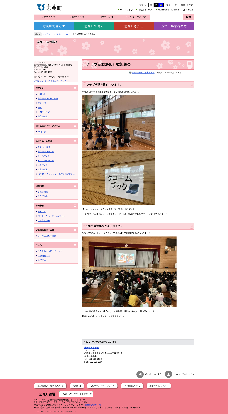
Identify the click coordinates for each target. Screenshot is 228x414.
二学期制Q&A (44, 256)
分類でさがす (48, 17)
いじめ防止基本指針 (47, 236)
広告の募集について (158, 386)
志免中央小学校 (63, 34)
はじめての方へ (145, 9)
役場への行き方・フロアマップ (77, 394)
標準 (183, 5)
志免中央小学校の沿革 (48, 98)
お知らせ (42, 94)
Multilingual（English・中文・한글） (176, 9)
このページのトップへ (184, 374)
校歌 (40, 107)
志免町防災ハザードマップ (50, 251)
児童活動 (40, 186)
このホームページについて (102, 386)
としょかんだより (46, 160)
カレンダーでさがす (135, 17)
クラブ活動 (43, 196)
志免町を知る (134, 26)
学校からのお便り (44, 141)
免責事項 (77, 386)
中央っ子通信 (44, 147)
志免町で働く (94, 26)
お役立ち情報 (44, 220)
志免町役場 (47, 394)
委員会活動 (43, 192)
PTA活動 (42, 211)
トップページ (48, 34)
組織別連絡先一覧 (93, 405)
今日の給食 (43, 116)
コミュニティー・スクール (48, 126)
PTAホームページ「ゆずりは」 (52, 216)
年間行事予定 (44, 112)
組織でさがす (77, 17)
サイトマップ (126, 9)
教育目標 (42, 103)
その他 (39, 245)
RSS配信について (132, 386)
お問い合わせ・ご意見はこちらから (50, 81)
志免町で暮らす (54, 26)
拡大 (190, 5)
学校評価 (42, 260)
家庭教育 (40, 205)
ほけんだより (44, 156)
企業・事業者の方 (174, 26)
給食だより (43, 165)
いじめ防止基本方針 (45, 230)
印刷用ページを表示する (143, 72)
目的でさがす (107, 17)
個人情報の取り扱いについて (50, 386)
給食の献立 (43, 169)
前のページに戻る (153, 374)
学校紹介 (40, 88)
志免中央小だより (46, 151)
